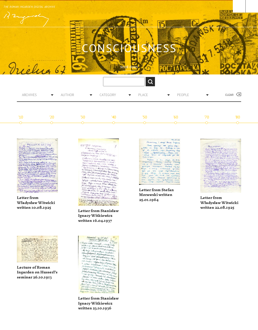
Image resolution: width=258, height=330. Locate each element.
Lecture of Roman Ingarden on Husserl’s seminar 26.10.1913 (37, 272)
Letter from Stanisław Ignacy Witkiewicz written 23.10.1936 (98, 303)
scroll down (129, 67)
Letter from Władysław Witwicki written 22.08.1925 (219, 202)
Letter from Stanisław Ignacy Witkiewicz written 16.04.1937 (98, 216)
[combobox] (36, 94)
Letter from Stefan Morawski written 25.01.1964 (156, 195)
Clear (229, 95)
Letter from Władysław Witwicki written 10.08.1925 (36, 202)
